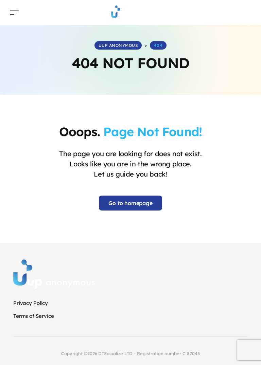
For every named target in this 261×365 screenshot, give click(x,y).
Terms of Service (33, 316)
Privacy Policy (30, 303)
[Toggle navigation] (14, 12)
